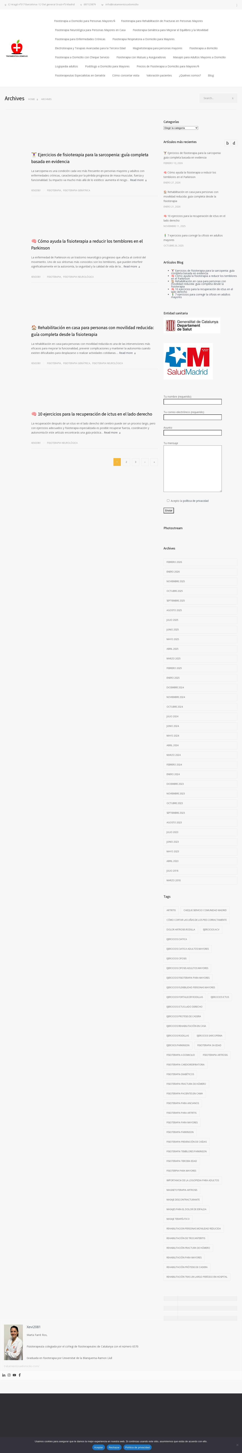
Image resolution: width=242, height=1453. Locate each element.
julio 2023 (172, 832)
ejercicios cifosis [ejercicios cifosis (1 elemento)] (176, 958)
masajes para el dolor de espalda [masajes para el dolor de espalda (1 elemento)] (186, 1209)
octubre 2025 (175, 591)
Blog (211, 75)
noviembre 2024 (176, 697)
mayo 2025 (173, 639)
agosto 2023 (174, 822)
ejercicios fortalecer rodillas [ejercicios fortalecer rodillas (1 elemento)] (185, 997)
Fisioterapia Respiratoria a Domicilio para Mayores (143, 39)
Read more (137, 180)
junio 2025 (173, 629)
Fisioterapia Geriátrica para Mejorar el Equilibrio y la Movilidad (170, 30)
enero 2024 (173, 774)
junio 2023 (173, 841)
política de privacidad (196, 501)
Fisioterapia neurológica (78, 276)
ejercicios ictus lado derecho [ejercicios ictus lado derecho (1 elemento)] (184, 1006)
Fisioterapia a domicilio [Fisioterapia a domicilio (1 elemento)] (181, 1055)
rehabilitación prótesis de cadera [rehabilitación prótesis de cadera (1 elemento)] (187, 1267)
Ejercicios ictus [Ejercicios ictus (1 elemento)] (220, 997)
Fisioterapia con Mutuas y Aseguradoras (141, 57)
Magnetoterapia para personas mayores (157, 48)
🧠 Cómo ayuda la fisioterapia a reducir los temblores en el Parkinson (204, 277)
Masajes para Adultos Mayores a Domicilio (199, 57)
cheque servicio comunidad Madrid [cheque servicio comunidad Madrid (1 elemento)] (205, 910)
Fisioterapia (54, 190)
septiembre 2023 (176, 812)
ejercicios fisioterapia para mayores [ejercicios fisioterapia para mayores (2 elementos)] (188, 977)
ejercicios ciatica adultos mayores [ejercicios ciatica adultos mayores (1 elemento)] (188, 948)
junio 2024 (173, 726)
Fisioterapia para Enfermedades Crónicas (80, 39)
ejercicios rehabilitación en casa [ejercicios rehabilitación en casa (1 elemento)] (186, 1026)
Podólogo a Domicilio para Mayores (107, 66)
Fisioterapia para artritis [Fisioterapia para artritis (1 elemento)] (181, 1112)
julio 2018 (172, 870)
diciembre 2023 (175, 784)
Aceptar (98, 1447)
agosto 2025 (174, 610)
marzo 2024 (174, 755)
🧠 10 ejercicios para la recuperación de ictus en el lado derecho (91, 414)
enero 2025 (173, 677)
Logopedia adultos (66, 66)
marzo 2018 (174, 880)
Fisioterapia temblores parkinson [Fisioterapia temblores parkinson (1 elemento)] (187, 1151)
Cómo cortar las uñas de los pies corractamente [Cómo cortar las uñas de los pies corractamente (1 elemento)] (197, 920)
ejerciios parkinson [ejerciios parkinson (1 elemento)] (178, 1045)
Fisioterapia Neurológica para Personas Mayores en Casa (90, 30)
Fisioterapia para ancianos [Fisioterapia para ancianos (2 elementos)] (183, 1103)
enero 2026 (173, 571)
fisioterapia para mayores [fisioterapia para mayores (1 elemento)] (182, 1122)
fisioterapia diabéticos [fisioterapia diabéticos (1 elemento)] (180, 1074)
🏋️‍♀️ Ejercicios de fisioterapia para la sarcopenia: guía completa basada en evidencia (202, 272)
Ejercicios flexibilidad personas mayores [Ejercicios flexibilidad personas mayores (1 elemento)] (191, 987)
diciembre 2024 (175, 687)
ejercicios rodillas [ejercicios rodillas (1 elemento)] (178, 1035)
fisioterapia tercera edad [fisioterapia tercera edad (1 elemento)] (182, 1161)
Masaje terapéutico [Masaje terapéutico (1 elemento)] (178, 1219)
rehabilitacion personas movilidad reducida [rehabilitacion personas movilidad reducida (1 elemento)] (194, 1228)
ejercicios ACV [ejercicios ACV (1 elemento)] (211, 929)
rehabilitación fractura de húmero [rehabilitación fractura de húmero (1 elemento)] (188, 1247)
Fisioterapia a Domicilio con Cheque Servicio (82, 57)
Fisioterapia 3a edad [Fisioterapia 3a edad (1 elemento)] (209, 1045)
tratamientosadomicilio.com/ (21, 1366)
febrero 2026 (174, 562)
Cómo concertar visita (125, 75)
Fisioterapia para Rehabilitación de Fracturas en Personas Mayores (162, 21)
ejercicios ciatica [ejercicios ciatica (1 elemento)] (177, 939)
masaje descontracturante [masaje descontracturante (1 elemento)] (183, 1199)
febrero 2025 (174, 668)
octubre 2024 (175, 706)
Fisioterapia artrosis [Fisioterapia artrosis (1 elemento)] (215, 1055)
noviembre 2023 (176, 793)
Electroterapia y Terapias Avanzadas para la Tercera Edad (90, 48)
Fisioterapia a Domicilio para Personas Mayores (83, 21)
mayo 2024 (173, 735)
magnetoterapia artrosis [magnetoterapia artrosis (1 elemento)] (182, 1190)
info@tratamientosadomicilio (122, 4)
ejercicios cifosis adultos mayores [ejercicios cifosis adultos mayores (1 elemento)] (187, 968)
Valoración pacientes (159, 75)
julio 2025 (172, 620)
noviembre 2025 (176, 581)
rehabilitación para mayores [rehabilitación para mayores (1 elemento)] (184, 1257)
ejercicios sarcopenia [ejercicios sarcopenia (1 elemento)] (209, 1035)
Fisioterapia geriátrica (76, 190)
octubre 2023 (175, 803)
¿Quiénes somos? (190, 75)
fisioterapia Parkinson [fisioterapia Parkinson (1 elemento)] (180, 1132)
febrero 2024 (174, 764)
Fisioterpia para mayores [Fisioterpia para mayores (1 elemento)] (181, 1170)
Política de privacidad (137, 1447)
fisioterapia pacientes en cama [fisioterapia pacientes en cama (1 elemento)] (185, 1093)
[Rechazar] (237, 1445)
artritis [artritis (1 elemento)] (171, 910)
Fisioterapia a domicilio (203, 48)
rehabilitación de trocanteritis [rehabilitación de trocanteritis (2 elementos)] (186, 1238)
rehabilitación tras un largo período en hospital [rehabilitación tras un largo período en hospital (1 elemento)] (197, 1276)
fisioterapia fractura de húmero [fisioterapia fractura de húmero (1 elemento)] (186, 1083)
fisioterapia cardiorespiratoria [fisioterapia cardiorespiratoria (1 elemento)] (186, 1064)
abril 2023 (172, 861)
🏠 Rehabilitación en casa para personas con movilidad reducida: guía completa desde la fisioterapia (191, 196)
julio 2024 (172, 716)
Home (31, 99)
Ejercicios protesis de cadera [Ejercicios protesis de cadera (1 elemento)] (184, 1016)
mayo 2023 (173, 851)
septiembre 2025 (176, 600)
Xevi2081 (36, 190)
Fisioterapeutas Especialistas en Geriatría (80, 75)
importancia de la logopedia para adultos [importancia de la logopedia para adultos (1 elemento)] (193, 1180)
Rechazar (114, 1447)
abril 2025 (172, 648)
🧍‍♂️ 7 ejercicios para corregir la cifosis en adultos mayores (200, 296)
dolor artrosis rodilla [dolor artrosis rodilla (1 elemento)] (181, 929)
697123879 (90, 4)
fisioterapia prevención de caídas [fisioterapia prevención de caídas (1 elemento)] (187, 1141)
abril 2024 (172, 745)
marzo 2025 (174, 658)
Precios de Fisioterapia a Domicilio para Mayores (167, 66)
